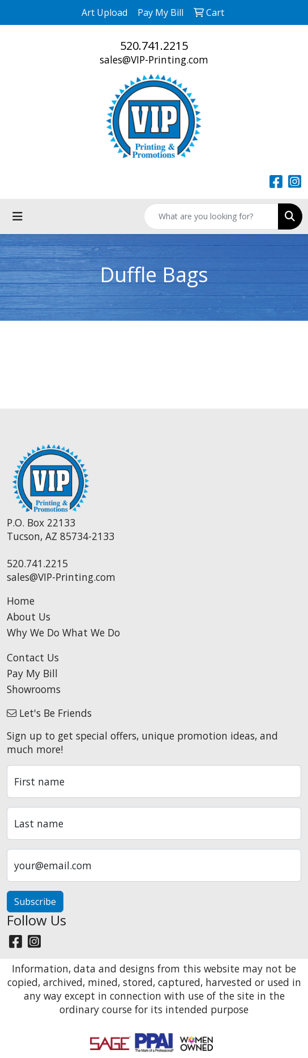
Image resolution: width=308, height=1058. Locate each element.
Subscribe (35, 901)
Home (21, 600)
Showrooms (34, 689)
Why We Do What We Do (63, 632)
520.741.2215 (154, 45)
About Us (28, 616)
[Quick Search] (211, 216)
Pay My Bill (32, 673)
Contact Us (33, 657)
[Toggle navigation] (17, 216)
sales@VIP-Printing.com (154, 59)
